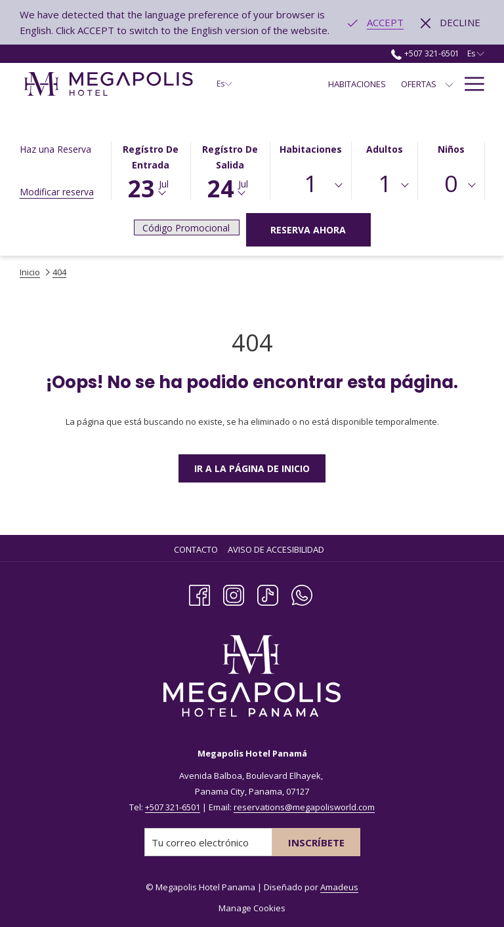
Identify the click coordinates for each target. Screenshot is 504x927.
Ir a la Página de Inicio (252, 468)
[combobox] (310, 185)
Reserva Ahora (308, 230)
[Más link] (469, 84)
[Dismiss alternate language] (450, 22)
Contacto (196, 549)
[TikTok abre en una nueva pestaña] (267, 593)
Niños (451, 149)
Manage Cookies (252, 908)
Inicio (30, 272)
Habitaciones (311, 149)
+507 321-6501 (172, 807)
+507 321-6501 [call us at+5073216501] (425, 53)
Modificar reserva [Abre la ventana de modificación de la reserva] (57, 192)
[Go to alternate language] (376, 22)
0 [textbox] (450, 183)
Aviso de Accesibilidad (276, 549)
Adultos (384, 149)
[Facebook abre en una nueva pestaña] (199, 593)
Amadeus (339, 887)
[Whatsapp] (301, 593)
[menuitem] (357, 84)
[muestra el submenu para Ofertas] (449, 84)
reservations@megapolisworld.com (304, 807)
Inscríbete (316, 842)
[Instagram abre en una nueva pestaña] (233, 593)
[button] (151, 169)
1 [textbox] (310, 183)
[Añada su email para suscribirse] (208, 842)
